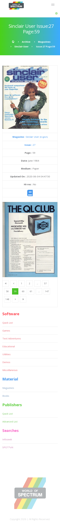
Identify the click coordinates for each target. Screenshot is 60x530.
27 (30, 144)
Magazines (44, 41)
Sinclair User (21, 46)
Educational (8, 346)
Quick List (7, 322)
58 (7, 291)
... (37, 283)
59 (15, 291)
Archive (26, 41)
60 (23, 291)
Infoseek (7, 439)
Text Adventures (11, 338)
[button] (56, 13)
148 (7, 299)
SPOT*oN (7, 447)
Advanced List (10, 421)
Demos (6, 362)
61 (31, 291)
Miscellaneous (10, 370)
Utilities (6, 354)
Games (6, 330)
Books (5, 395)
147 (47, 291)
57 (45, 283)
